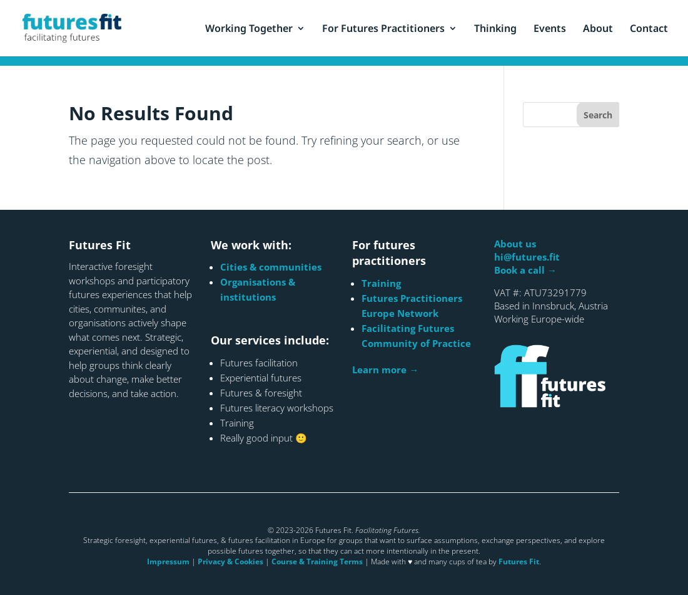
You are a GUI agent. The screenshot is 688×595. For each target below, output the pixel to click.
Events (550, 29)
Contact (649, 29)
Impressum (168, 561)
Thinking (495, 29)
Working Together (249, 29)
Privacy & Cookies (230, 561)
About (598, 29)
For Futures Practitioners (383, 29)
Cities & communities (270, 267)
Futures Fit (518, 561)
